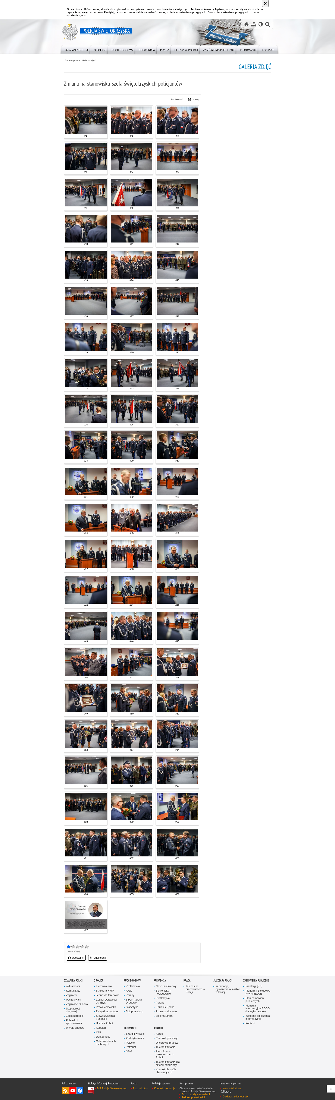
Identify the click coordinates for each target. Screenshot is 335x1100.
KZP (98, 1032)
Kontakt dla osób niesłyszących (166, 1071)
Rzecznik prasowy (167, 1038)
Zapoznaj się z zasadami (196, 1094)
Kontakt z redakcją (164, 1088)
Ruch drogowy (132, 980)
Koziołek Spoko (165, 1007)
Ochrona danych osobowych (106, 1043)
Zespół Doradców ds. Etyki (106, 1001)
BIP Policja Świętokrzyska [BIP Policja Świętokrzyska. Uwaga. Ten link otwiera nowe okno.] (111, 1088)
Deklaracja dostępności (236, 1096)
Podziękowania (135, 1038)
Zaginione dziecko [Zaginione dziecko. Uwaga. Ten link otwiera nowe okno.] (77, 1004)
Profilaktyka (133, 986)
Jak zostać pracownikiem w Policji (195, 989)
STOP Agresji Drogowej (134, 1001)
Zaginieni (71, 995)
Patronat (131, 1047)
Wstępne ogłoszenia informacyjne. (257, 1017)
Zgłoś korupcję (75, 1016)
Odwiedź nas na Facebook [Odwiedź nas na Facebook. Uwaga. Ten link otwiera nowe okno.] (79, 1090)
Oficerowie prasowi (167, 1043)
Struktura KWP (105, 990)
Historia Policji (104, 1023)
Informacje (130, 1028)
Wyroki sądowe (75, 1028)
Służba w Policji (222, 980)
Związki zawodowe (107, 1011)
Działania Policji (73, 980)
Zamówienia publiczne (256, 980)
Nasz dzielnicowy (166, 986)
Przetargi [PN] (253, 986)
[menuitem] (77, 49)
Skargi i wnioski (135, 1034)
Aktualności (73, 986)
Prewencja (160, 980)
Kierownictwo (104, 986)
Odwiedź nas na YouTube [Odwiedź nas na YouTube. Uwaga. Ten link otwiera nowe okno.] (72, 1090)
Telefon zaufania (165, 1047)
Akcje (129, 990)
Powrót (177, 99)
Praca (187, 980)
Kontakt (250, 1023)
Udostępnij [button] (76, 957)
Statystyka (132, 1007)
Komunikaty (73, 990)
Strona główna (72, 60)
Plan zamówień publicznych (254, 1000)
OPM (129, 1051)
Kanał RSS (65, 1090)
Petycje (130, 1043)
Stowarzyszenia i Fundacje (106, 1017)
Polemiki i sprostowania (74, 1022)
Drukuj (193, 99)
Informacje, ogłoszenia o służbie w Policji (228, 989)
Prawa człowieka (106, 1007)
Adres (159, 1034)
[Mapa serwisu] (253, 24)
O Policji (98, 980)
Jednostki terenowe (107, 995)
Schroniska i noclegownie (163, 992)
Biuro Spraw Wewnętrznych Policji (164, 1054)
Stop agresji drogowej (73, 1010)
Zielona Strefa (164, 1016)
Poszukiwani (73, 999)
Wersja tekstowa (232, 1088)
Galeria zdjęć (89, 60)
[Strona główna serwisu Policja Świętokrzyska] (246, 24)
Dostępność (103, 1037)
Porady (130, 995)
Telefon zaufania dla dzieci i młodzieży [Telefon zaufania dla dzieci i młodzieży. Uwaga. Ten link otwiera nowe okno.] (168, 1063)
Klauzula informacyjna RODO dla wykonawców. (257, 1008)
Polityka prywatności (193, 1097)
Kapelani (101, 1028)
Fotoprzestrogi (134, 1011)
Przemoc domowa (166, 1011)
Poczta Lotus (140, 1088)
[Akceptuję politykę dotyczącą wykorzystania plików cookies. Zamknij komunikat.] (265, 3)
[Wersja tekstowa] (261, 24)
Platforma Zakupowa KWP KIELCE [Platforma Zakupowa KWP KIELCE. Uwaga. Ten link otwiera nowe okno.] (257, 992)
